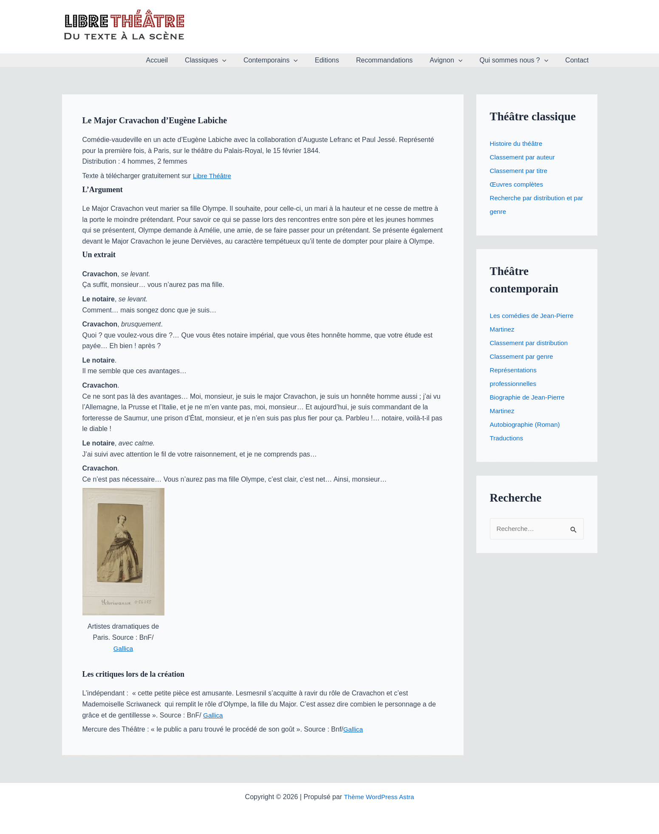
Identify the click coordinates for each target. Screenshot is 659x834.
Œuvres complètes (518, 184)
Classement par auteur (524, 157)
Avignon (454, 60)
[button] (244, 60)
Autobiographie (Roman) (527, 424)
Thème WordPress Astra (379, 796)
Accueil (183, 60)
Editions (342, 60)
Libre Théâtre (213, 175)
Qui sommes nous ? (518, 60)
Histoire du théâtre (518, 143)
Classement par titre (520, 170)
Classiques (228, 60)
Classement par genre (523, 356)
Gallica (123, 648)
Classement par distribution (531, 342)
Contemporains (289, 60)
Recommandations (396, 60)
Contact (578, 60)
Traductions (507, 438)
